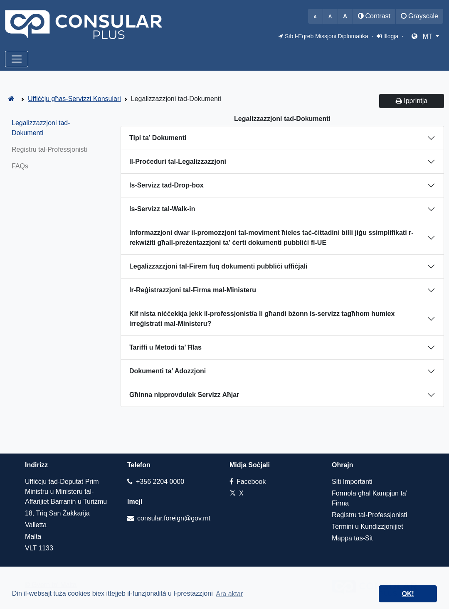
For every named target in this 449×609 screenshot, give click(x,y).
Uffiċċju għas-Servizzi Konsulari (74, 98)
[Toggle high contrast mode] (374, 16)
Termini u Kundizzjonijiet (367, 526)
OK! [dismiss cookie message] (408, 593)
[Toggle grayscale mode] (419, 16)
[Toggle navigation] (16, 59)
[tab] (282, 138)
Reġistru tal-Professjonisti (369, 514)
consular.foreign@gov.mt (168, 518)
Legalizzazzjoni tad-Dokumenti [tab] (41, 127)
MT (423, 36)
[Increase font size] (345, 16)
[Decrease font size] (315, 16)
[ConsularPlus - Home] (11, 98)
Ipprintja (411, 100)
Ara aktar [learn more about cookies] (229, 593)
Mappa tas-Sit (352, 538)
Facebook (247, 481)
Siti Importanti (352, 481)
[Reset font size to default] (330, 16)
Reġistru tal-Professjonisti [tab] (49, 149)
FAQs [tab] (20, 166)
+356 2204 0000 (155, 481)
